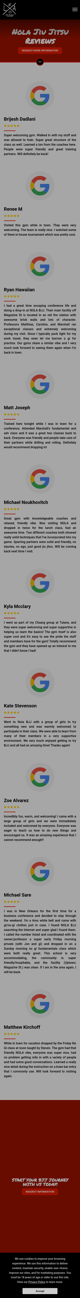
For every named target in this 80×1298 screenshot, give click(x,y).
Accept (40, 1291)
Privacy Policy (36, 1282)
